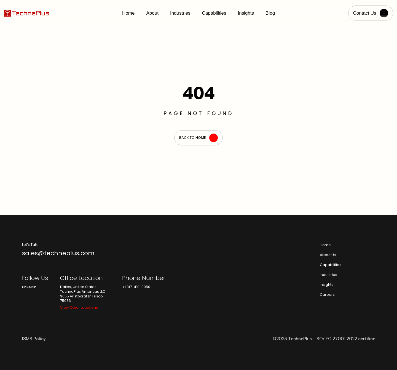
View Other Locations (79, 307)
